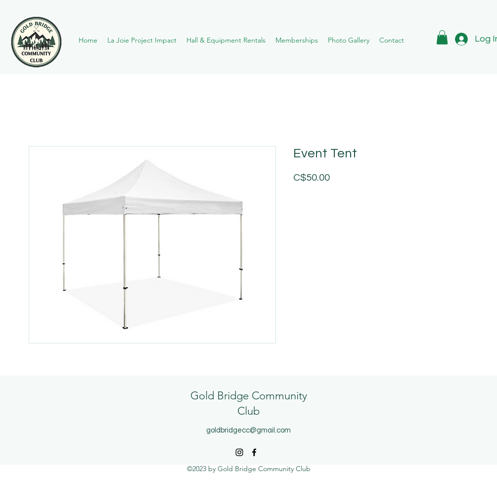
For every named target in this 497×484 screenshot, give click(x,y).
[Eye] (36, 42)
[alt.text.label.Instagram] (239, 452)
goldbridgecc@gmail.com (248, 430)
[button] (297, 40)
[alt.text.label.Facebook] (254, 452)
